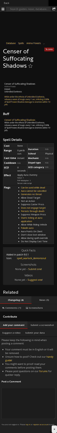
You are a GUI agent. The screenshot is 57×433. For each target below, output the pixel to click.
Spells (21, 43)
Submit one (34, 269)
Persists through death (32, 211)
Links (50, 49)
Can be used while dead (33, 187)
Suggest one (35, 279)
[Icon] (8, 75)
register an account (41, 424)
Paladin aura (27, 227)
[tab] (15, 300)
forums (43, 371)
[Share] (54, 9)
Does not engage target (33, 207)
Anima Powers (33, 43)
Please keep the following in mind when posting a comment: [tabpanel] (28, 383)
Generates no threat (31, 194)
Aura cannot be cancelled (33, 190)
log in (28, 424)
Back (6, 3)
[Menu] (3, 9)
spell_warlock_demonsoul (29, 258)
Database (11, 43)
